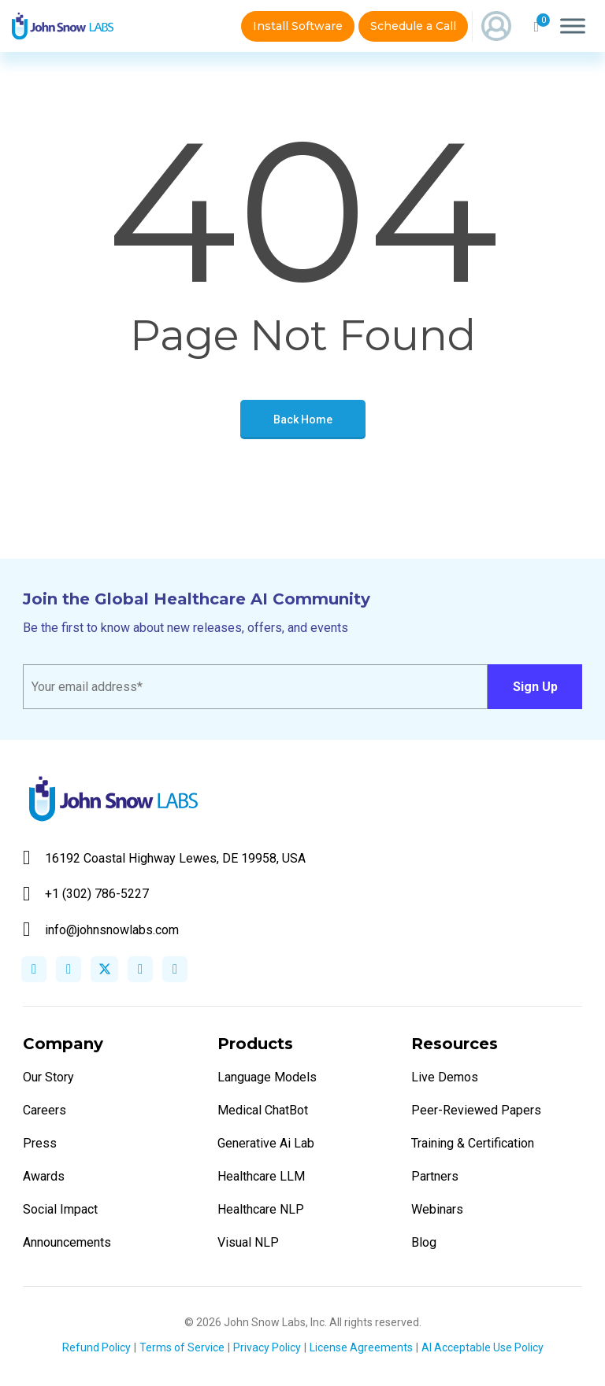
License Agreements (361, 1347)
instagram (140, 969)
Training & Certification (472, 1143)
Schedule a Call (413, 26)
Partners (434, 1176)
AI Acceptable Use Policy (482, 1347)
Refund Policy (96, 1347)
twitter (104, 969)
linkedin (68, 969)
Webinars (437, 1209)
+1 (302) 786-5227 (86, 894)
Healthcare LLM (261, 1176)
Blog (423, 1242)
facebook (33, 969)
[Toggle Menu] (572, 25)
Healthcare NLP (260, 1209)
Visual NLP (248, 1242)
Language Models (267, 1077)
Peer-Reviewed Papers (476, 1110)
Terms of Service (182, 1347)
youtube (174, 969)
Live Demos (444, 1077)
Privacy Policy (267, 1347)
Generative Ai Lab (265, 1143)
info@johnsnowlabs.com (101, 930)
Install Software (298, 26)
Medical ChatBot (262, 1110)
